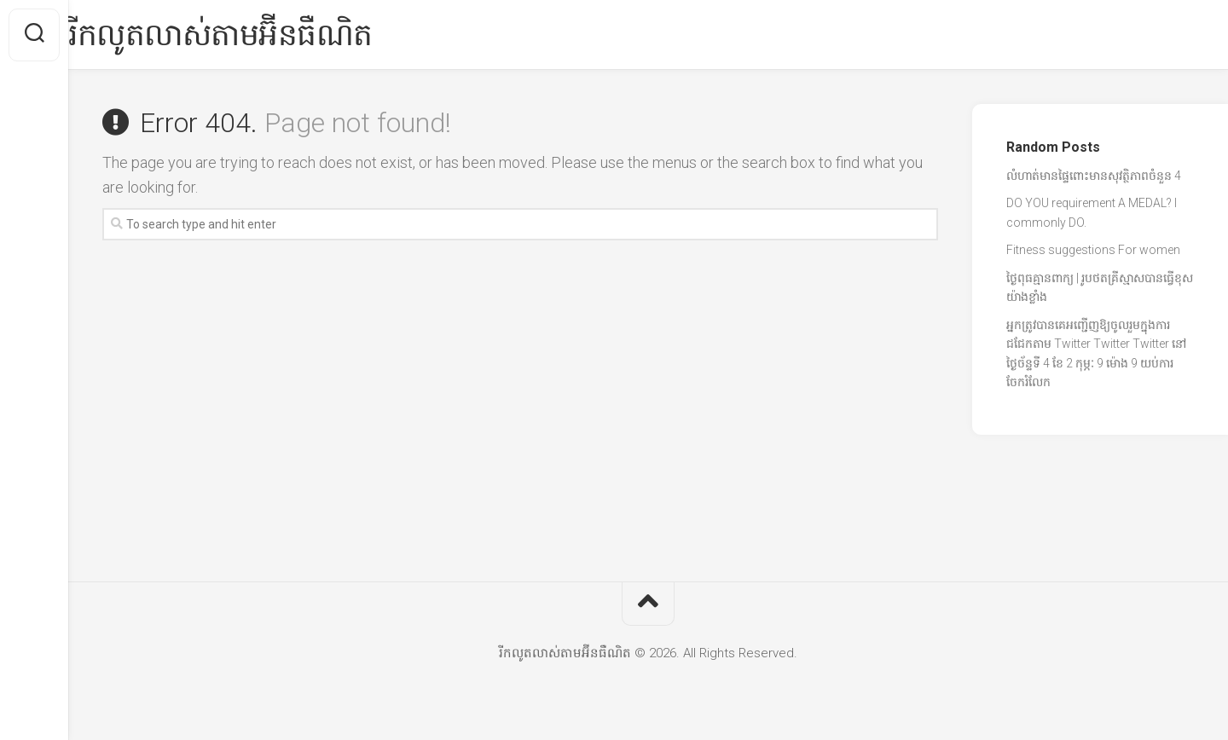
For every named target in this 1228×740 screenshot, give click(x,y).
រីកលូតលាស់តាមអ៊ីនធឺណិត (254, 35)
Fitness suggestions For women (1093, 250)
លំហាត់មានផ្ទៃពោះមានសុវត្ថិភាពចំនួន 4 (1093, 175)
